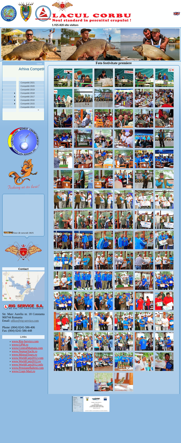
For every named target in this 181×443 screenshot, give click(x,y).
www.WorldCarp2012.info (27, 364)
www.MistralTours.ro (24, 354)
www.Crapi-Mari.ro (23, 371)
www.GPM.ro (20, 344)
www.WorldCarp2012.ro (26, 361)
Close (39, 63)
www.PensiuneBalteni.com (28, 367)
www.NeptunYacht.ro (24, 351)
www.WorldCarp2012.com (27, 357)
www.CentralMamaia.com (27, 348)
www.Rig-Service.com (25, 341)
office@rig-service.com (25, 320)
